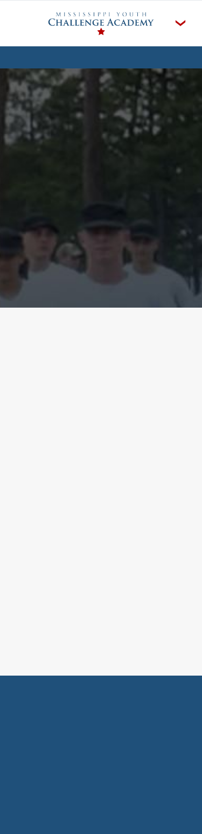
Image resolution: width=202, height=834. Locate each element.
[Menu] (180, 23)
